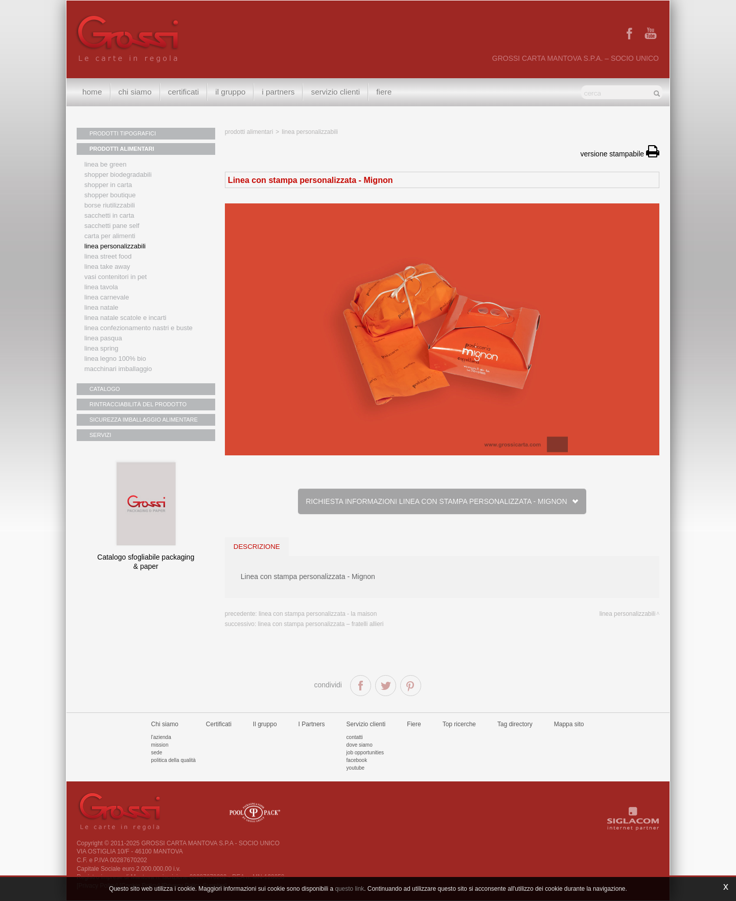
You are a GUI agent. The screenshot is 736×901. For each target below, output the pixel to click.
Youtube (356, 768)
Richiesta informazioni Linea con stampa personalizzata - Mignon (442, 501)
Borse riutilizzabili (109, 205)
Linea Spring (101, 348)
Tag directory (515, 724)
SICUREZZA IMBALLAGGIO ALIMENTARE (143, 420)
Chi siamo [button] (135, 91)
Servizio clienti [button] (335, 91)
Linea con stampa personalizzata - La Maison (318, 613)
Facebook (357, 760)
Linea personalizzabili (115, 246)
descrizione (257, 546)
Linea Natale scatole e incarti (125, 317)
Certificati (183, 91)
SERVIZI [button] (100, 435)
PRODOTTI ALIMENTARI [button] (121, 149)
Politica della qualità (173, 760)
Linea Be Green (105, 164)
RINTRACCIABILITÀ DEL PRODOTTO (138, 404)
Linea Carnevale (106, 297)
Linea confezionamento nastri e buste (138, 328)
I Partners (278, 91)
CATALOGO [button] (104, 389)
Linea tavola (101, 287)
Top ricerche (459, 724)
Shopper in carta (108, 185)
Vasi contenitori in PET (115, 277)
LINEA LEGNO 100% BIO (115, 358)
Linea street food (108, 256)
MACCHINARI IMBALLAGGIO (118, 369)
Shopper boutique (109, 195)
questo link (349, 888)
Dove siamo (360, 745)
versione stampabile (620, 154)
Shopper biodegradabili (118, 174)
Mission (160, 745)
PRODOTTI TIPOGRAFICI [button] (122, 133)
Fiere (384, 91)
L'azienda (161, 737)
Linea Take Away (107, 266)
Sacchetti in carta (109, 215)
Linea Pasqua (103, 338)
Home (92, 91)
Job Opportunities (365, 752)
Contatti (355, 737)
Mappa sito (569, 724)
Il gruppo (265, 724)
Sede (157, 752)
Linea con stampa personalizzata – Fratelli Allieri (321, 624)
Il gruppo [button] (230, 91)
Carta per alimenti (109, 236)
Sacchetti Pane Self (112, 225)
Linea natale (101, 307)
